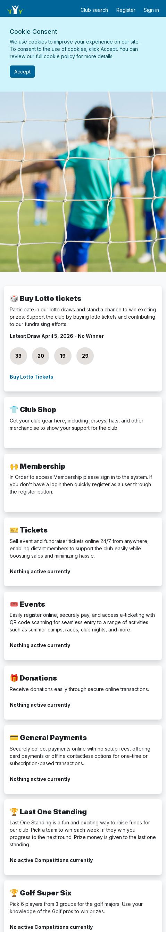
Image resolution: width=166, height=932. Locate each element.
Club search (94, 10)
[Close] (22, 71)
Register (125, 10)
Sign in (151, 10)
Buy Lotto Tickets (31, 377)
